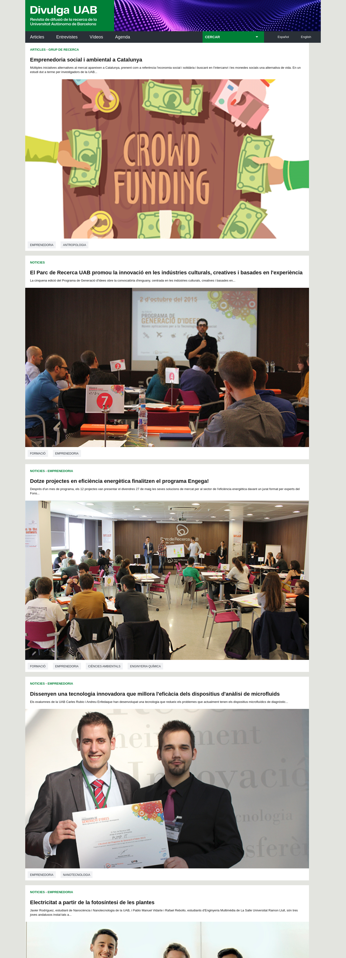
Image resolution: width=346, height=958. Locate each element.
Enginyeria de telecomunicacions (90, 588)
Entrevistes (67, 37)
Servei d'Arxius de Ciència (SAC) (165, 783)
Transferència (67, 725)
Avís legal (114, 907)
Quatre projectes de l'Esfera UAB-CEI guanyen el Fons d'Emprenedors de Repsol (239, 486)
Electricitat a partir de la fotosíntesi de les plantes (92, 338)
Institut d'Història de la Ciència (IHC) (228, 783)
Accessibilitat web (198, 928)
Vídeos (96, 37)
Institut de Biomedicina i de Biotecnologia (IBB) (288, 831)
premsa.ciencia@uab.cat (199, 863)
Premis (300, 593)
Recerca (244, 593)
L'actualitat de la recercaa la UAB (52, 799)
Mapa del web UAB (235, 928)
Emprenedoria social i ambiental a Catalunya (86, 60)
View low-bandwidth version (19, 956)
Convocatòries (215, 593)
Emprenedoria (41, 168)
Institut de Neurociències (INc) (289, 783)
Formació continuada (221, 736)
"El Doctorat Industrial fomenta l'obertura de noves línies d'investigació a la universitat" (94, 619)
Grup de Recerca (64, 49)
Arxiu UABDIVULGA (48, 780)
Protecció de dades (133, 928)
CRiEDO (214, 829)
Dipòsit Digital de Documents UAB (164, 804)
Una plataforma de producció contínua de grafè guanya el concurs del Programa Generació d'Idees (242, 344)
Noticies (37, 185)
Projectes (97, 725)
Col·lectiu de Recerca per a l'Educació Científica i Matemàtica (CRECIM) (230, 807)
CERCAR (212, 37)
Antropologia (74, 168)
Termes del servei (112, 888)
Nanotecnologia (125, 446)
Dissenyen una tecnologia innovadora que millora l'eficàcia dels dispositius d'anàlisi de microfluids (240, 206)
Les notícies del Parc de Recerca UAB (53, 820)
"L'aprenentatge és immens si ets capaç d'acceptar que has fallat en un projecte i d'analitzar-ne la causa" (242, 627)
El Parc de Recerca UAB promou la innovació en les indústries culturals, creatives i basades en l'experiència (243, 66)
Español (283, 37)
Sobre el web (166, 928)
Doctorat (186, 736)
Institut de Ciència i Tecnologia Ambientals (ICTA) (287, 807)
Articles (37, 37)
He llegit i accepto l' (98, 907)
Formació (38, 310)
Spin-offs (185, 593)
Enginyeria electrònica (82, 446)
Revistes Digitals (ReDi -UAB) (104, 804)
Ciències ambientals (104, 310)
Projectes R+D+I (89, 463)
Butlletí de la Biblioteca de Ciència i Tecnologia (110, 783)
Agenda (122, 37)
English (306, 37)
